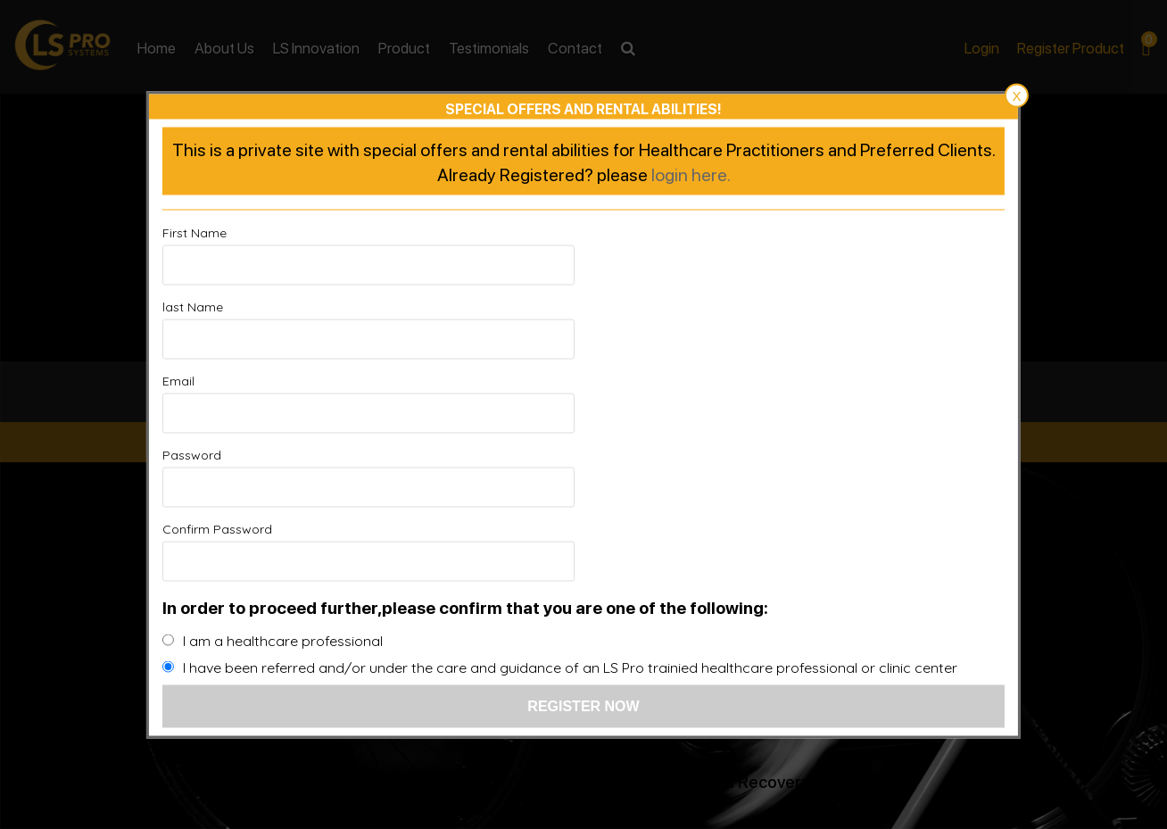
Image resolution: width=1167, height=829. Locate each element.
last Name (622, 306)
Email (178, 380)
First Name (194, 306)
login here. (691, 247)
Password (621, 380)
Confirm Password (217, 454)
